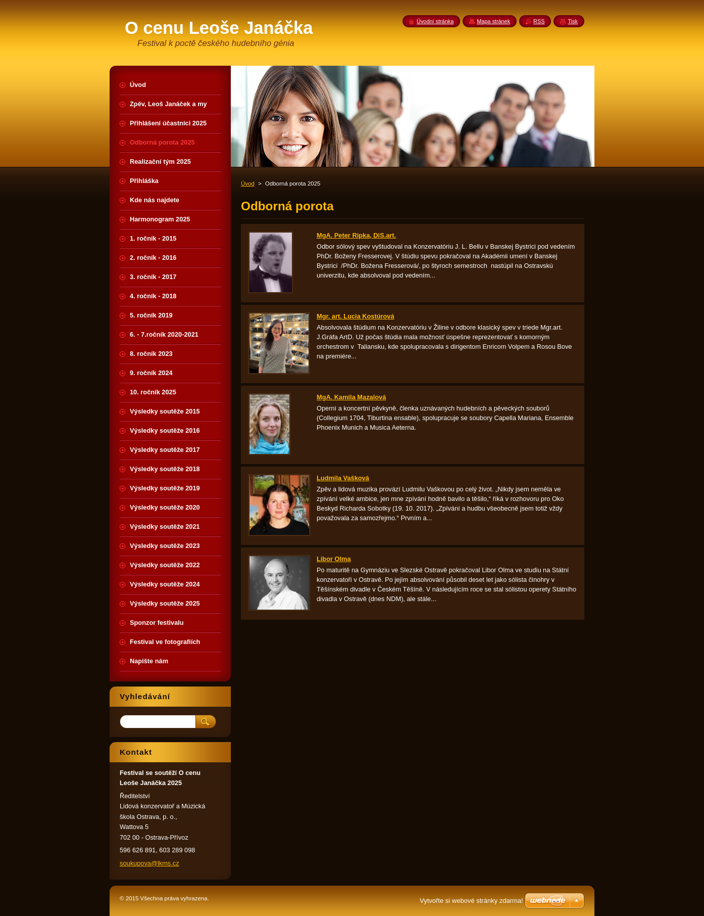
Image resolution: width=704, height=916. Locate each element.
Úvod (248, 183)
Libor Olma (334, 559)
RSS (538, 21)
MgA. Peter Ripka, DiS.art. (356, 235)
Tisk (573, 21)
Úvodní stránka (435, 21)
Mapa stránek (493, 21)
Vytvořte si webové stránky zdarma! (471, 900)
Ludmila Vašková (343, 478)
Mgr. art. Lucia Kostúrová (355, 316)
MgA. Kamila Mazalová (351, 397)
